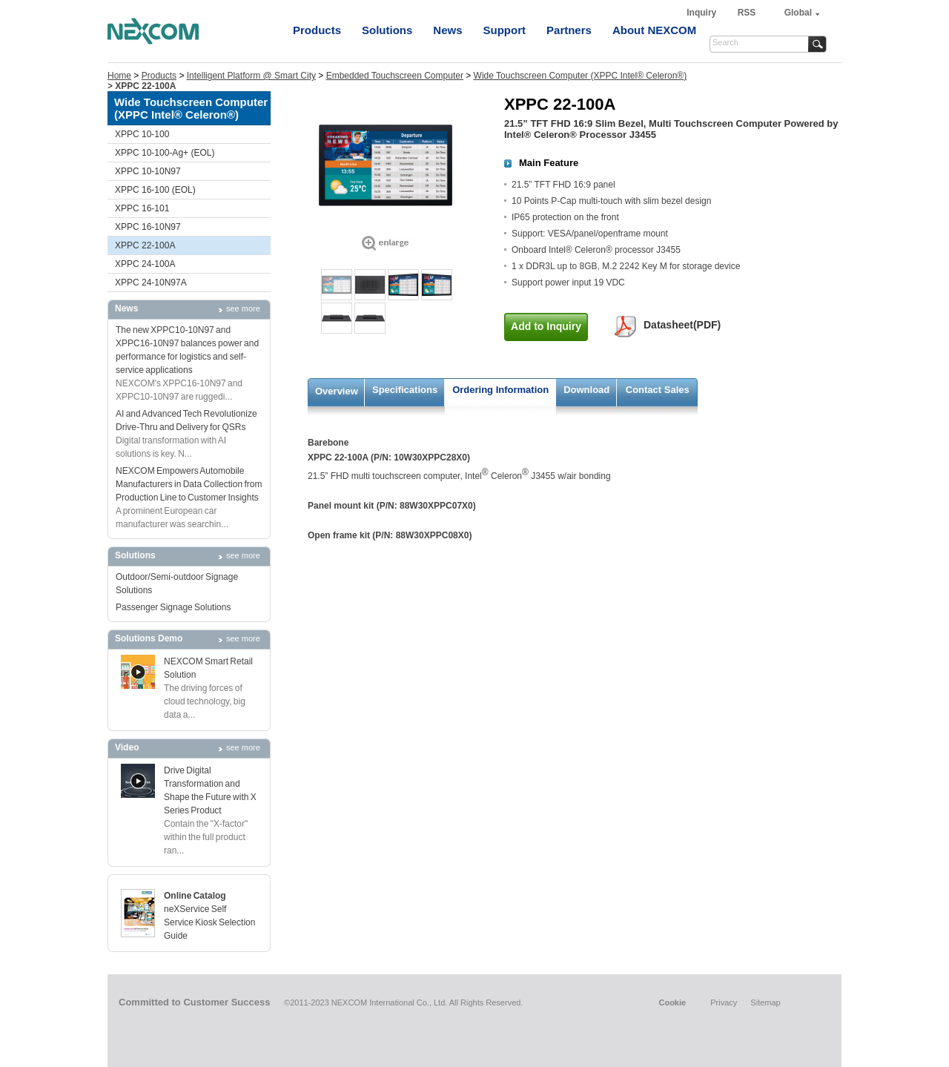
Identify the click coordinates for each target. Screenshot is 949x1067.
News (447, 30)
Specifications (404, 389)
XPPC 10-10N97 (148, 171)
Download (586, 389)
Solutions (387, 30)
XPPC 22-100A (145, 245)
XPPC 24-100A (145, 264)
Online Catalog (195, 896)
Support (504, 30)
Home (119, 75)
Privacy (723, 1002)
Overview (336, 391)
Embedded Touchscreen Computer (394, 75)
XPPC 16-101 (142, 208)
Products (317, 30)
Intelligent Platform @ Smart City (251, 75)
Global (798, 12)
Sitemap (765, 1002)
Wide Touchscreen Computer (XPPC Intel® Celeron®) (580, 75)
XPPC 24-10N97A (151, 282)
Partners (569, 30)
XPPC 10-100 (142, 134)
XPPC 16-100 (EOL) (155, 190)
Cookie (672, 1002)
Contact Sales (658, 389)
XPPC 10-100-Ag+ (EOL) (164, 153)
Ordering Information (500, 389)
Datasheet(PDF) (682, 325)
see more (243, 308)
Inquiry (702, 12)
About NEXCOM (654, 30)
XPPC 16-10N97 (148, 227)
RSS (747, 12)
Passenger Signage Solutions (173, 607)
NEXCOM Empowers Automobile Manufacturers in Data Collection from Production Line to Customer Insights (189, 484)
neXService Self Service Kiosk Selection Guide (209, 922)
